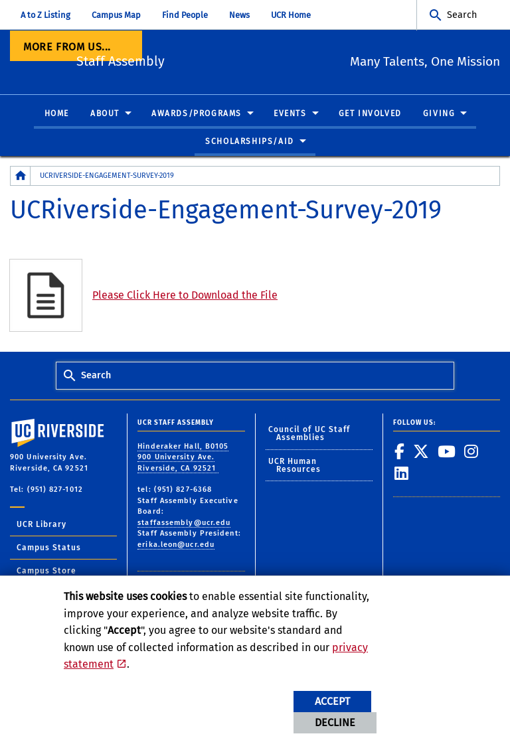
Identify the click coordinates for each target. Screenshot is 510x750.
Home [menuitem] (56, 114)
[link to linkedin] (401, 474)
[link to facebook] (399, 451)
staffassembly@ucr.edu (183, 522)
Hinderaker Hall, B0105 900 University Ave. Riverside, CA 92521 (182, 457)
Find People (185, 15)
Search (462, 15)
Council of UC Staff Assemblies (309, 434)
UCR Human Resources (294, 465)
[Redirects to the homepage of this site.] (21, 176)
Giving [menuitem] (439, 114)
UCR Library (41, 524)
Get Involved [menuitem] (370, 114)
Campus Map (116, 15)
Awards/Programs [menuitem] (196, 114)
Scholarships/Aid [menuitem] (249, 141)
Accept (332, 701)
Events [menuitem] (290, 114)
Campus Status (49, 547)
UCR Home (291, 15)
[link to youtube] (447, 451)
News (239, 15)
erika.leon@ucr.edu (175, 544)
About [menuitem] (105, 114)
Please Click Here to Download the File (185, 295)
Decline (335, 722)
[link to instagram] (471, 451)
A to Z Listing (45, 15)
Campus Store (46, 570)
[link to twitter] (421, 451)
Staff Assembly (182, 60)
